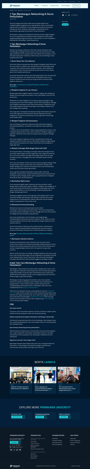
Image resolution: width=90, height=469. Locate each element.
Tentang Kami (45, 5)
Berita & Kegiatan (72, 1)
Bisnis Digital (34, 456)
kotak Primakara (49, 298)
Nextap (78, 466)
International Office (75, 442)
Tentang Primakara (57, 440)
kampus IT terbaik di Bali (30, 287)
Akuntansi (33, 454)
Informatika (34, 441)
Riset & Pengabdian (66, 5)
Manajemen (34, 458)
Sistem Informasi (35, 443)
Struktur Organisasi (75, 440)
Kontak (79, 1)
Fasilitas (65, 1)
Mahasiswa (60, 1)
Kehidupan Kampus (54, 5)
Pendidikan (36, 5)
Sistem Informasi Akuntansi (35, 446)
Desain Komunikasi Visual (37, 449)
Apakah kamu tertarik (37, 297)
